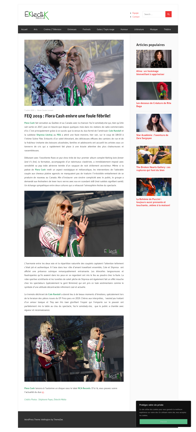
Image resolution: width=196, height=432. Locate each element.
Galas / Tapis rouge (105, 29)
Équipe (135, 13)
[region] (163, 414)
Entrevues (72, 29)
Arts (35, 29)
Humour (124, 29)
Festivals (86, 29)
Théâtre (167, 29)
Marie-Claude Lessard (45, 110)
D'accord (163, 422)
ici (43, 392)
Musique (154, 29)
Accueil (24, 29)
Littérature (139, 29)
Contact (136, 16)
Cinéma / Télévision (52, 29)
